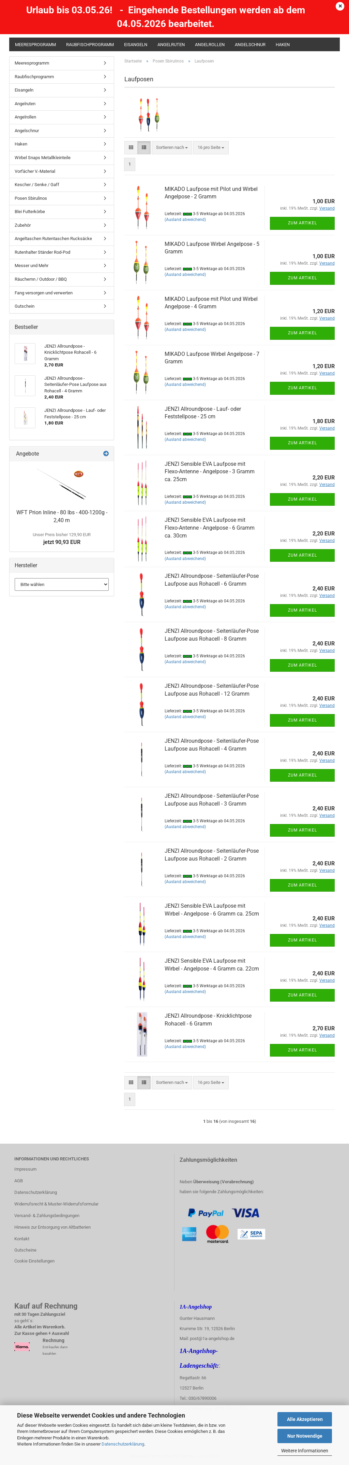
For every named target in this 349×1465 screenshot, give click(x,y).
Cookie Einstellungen (34, 1261)
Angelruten (171, 44)
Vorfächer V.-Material (35, 171)
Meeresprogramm (35, 44)
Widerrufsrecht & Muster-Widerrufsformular (56, 1203)
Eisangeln (135, 44)
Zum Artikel (302, 223)
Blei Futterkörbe (30, 211)
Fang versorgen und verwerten (44, 292)
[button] (131, 147)
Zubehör (23, 225)
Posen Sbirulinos (31, 198)
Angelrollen (210, 44)
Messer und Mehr (31, 265)
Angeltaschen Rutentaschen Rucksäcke (53, 238)
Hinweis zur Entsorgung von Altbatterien (52, 1227)
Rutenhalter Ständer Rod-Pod (42, 252)
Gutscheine (25, 1250)
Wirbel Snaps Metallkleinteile (43, 157)
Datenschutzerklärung (123, 1444)
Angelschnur (250, 44)
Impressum (25, 1169)
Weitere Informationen (304, 1450)
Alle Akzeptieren (305, 1419)
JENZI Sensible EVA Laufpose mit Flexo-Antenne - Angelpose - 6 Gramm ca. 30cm (210, 528)
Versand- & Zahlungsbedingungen (46, 1215)
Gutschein (24, 306)
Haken (283, 44)
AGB (18, 1180)
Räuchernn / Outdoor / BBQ (41, 279)
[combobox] (172, 147)
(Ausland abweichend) (185, 219)
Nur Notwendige (304, 1436)
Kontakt (21, 1238)
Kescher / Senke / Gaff (37, 184)
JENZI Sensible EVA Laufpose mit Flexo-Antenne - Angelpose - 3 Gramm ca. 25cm (210, 472)
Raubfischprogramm (90, 44)
